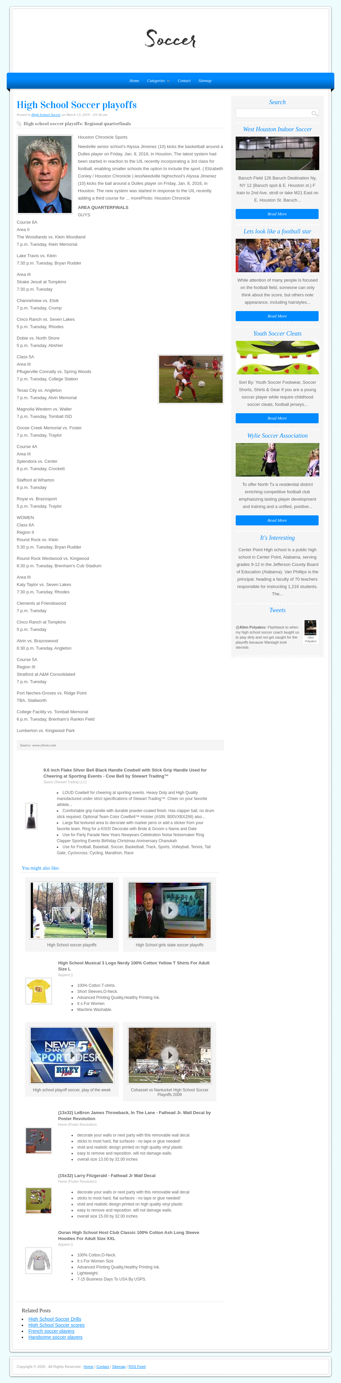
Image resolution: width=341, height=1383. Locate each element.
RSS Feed (137, 1367)
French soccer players (51, 1331)
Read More (277, 213)
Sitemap (205, 80)
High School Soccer (46, 115)
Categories (157, 82)
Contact (184, 80)
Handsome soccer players (55, 1337)
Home (88, 1367)
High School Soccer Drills (54, 1319)
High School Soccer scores (56, 1325)
